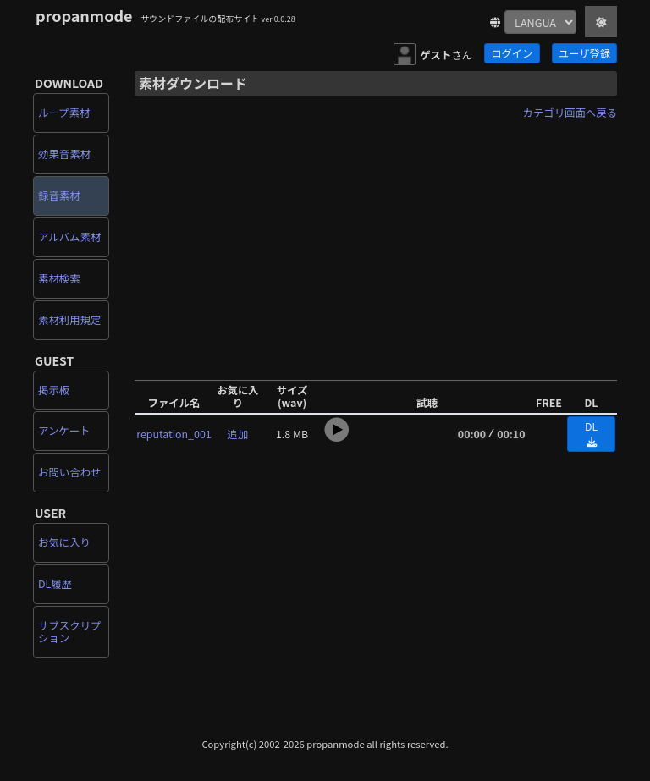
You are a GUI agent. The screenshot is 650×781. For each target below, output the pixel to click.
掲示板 (53, 390)
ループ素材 (64, 112)
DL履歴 (55, 583)
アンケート (64, 430)
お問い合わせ (69, 472)
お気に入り (64, 542)
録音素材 (59, 195)
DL (591, 433)
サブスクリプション (69, 632)
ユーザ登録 (584, 53)
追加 (238, 434)
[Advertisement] (375, 243)
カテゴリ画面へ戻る (570, 112)
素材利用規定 (69, 319)
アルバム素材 (69, 237)
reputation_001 (173, 434)
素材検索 (59, 278)
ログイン (511, 53)
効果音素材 (64, 154)
